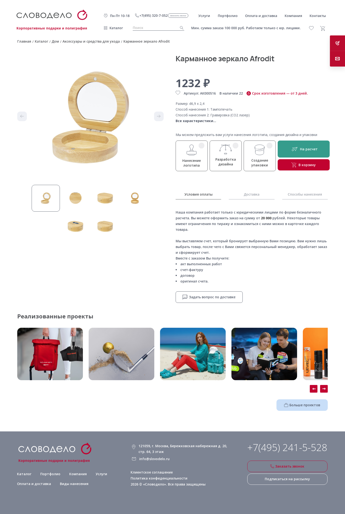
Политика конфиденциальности (159, 478)
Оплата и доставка (33, 483)
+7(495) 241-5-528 (287, 447)
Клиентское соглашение (151, 472)
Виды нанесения (72, 483)
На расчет (303, 149)
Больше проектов (302, 404)
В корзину (303, 165)
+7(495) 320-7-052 (153, 15)
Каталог (116, 28)
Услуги (100, 473)
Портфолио (49, 473)
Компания (77, 473)
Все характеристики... (196, 121)
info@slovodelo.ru (154, 458)
